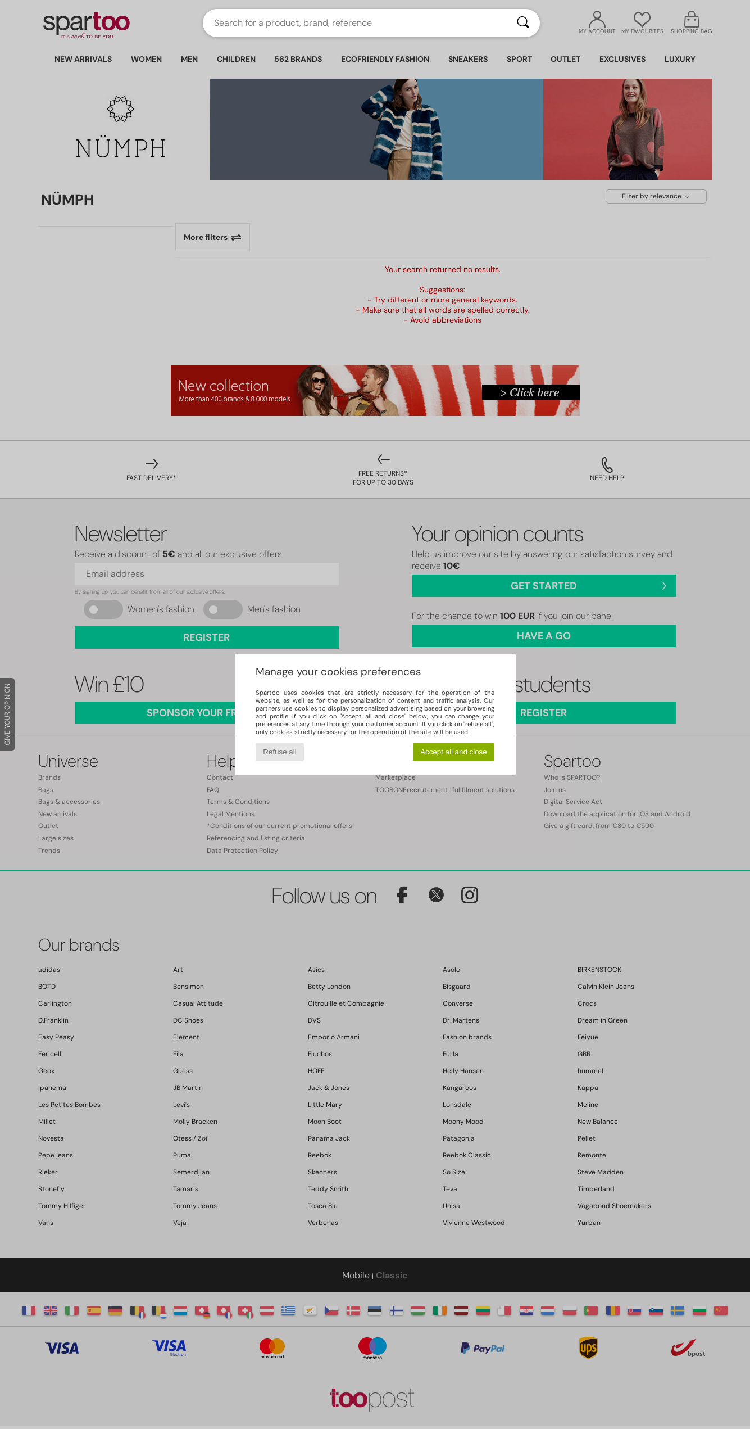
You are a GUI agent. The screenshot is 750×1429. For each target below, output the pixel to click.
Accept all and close (453, 752)
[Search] (523, 23)
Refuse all (279, 752)
